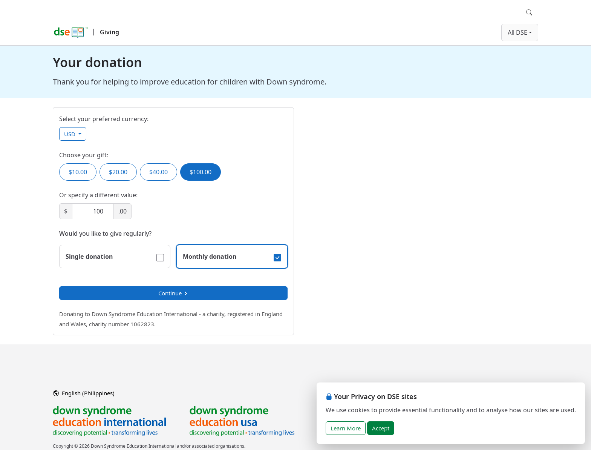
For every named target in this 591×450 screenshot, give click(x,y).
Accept (380, 428)
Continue (173, 293)
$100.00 (200, 172)
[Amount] (93, 211)
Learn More (346, 428)
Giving (109, 32)
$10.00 (78, 172)
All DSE (517, 32)
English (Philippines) (84, 393)
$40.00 (158, 172)
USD (70, 134)
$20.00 (118, 172)
